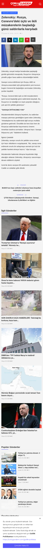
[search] (40, 4)
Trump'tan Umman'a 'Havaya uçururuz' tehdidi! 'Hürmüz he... (18, 244)
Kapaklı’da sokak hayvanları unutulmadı (28, 479)
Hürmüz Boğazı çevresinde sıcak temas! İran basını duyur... (20, 394)
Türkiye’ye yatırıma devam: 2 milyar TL (29, 454)
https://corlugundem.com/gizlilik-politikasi (19, 540)
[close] (40, 518)
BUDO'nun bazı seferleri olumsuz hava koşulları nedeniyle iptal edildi (21, 189)
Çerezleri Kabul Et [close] (21, 546)
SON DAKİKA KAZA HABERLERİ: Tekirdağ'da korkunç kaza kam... (21, 319)
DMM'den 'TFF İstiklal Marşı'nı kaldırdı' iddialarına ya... (18, 356)
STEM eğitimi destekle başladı (29, 490)
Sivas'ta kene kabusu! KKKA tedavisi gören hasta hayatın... (20, 281)
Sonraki (21, 195)
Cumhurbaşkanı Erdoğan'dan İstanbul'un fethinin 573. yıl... (19, 432)
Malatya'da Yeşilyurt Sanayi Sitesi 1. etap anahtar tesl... (28, 466)
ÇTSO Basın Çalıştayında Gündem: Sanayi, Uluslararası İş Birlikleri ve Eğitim (21, 199)
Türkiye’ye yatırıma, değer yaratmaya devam (28, 503)
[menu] (3, 4)
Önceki (21, 185)
